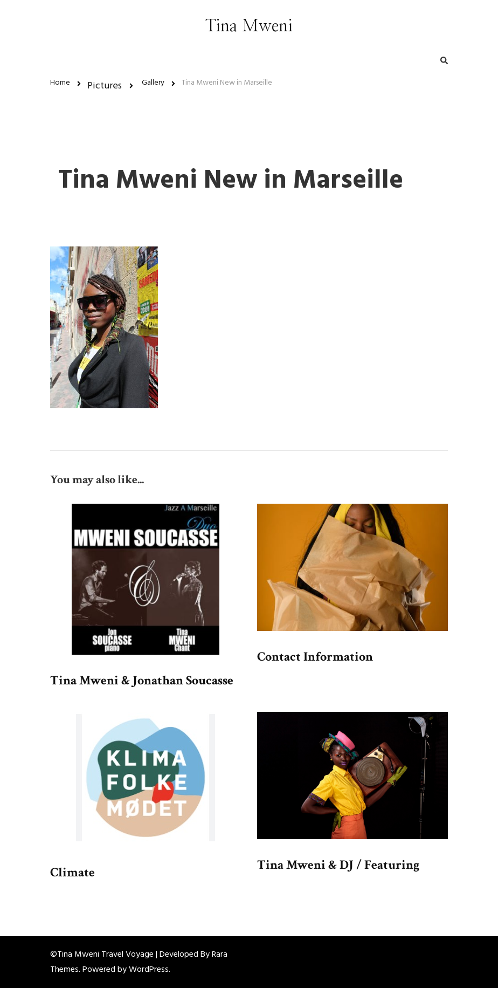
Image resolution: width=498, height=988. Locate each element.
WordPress (149, 970)
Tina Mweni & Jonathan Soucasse (141, 680)
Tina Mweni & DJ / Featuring (338, 864)
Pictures (104, 86)
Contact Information (315, 656)
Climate (72, 872)
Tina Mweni (249, 26)
